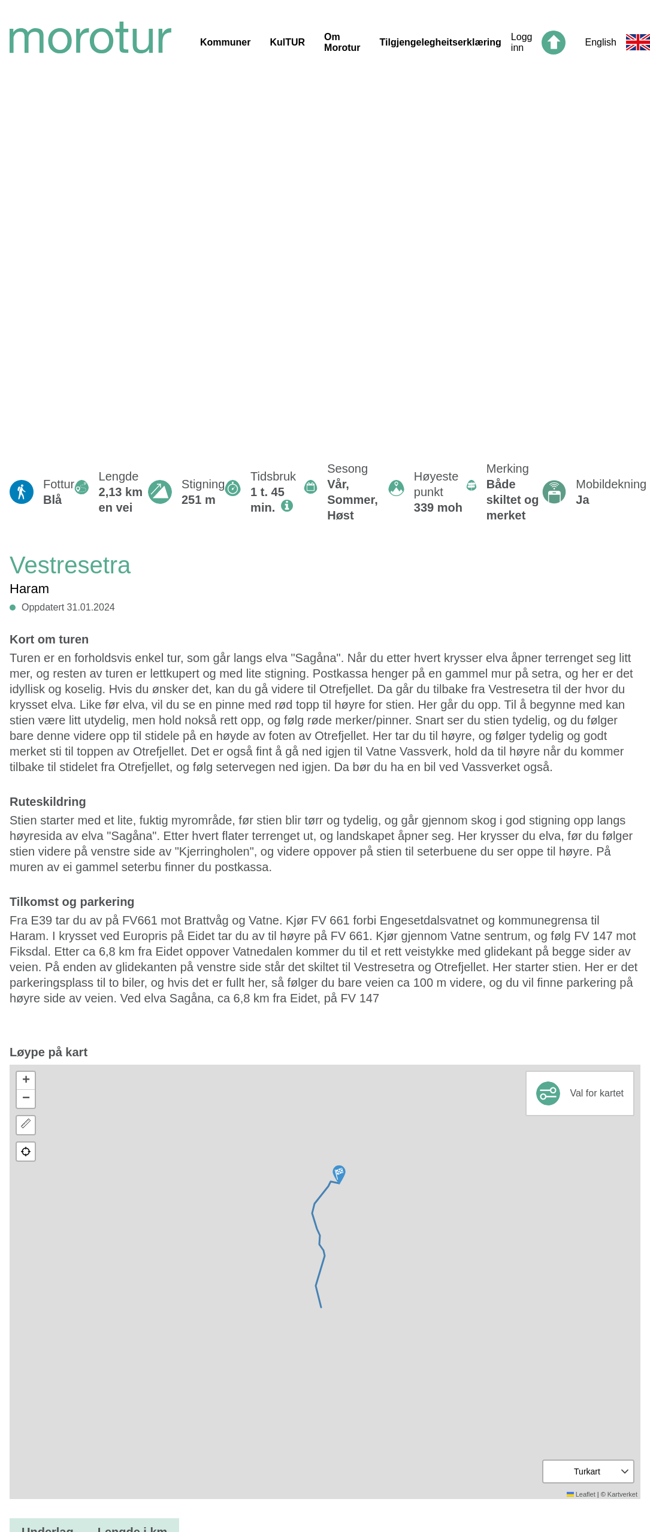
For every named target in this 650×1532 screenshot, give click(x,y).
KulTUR (287, 42)
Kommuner (225, 42)
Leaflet (581, 1494)
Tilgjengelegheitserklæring (440, 42)
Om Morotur (342, 42)
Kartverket (622, 1494)
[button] (339, 1174)
